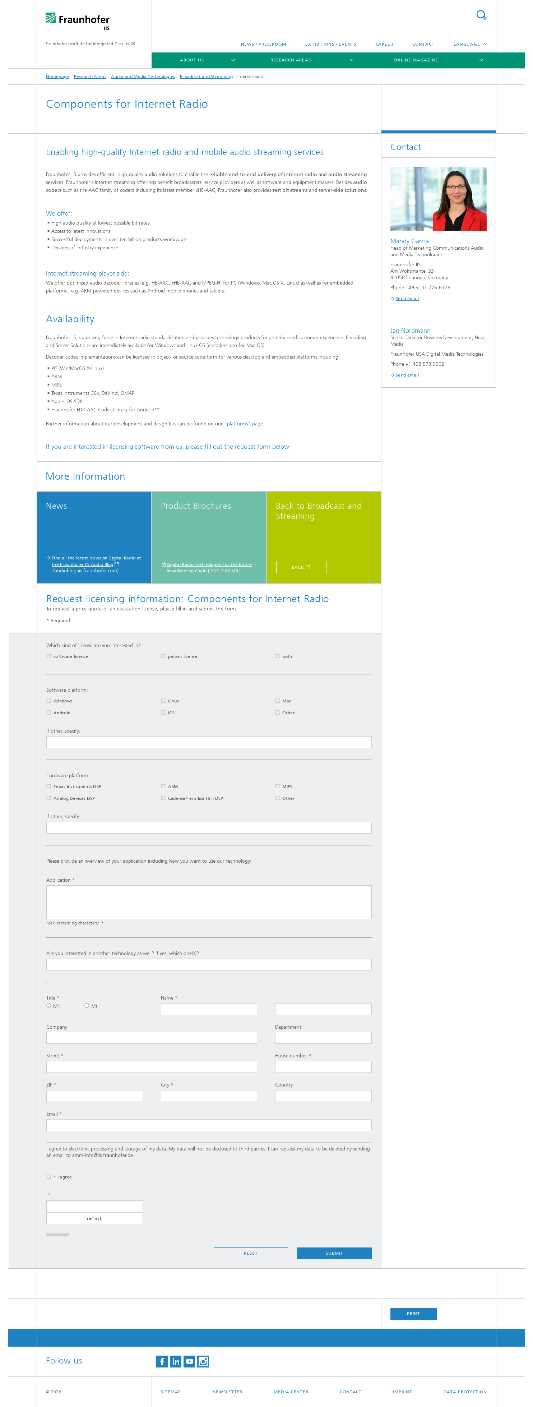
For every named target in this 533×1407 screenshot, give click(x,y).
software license (62, 656)
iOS (163, 712)
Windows (55, 701)
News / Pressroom (263, 44)
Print (414, 1313)
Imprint (402, 1391)
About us (192, 60)
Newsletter (227, 1391)
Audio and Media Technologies (143, 76)
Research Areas (290, 60)
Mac (278, 701)
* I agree (54, 1177)
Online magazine (416, 60)
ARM (165, 786)
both (279, 656)
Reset (251, 1253)
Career (384, 44)
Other (280, 712)
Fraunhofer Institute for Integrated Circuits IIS (90, 43)
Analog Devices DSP (66, 798)
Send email (407, 298)
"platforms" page (243, 424)
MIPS (279, 786)
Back (298, 567)
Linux (165, 701)
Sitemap (171, 1391)
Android (53, 712)
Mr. (53, 1006)
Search (481, 15)
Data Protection (465, 1391)
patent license (175, 656)
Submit (334, 1253)
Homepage (57, 76)
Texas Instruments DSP (69, 786)
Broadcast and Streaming (206, 76)
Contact (423, 44)
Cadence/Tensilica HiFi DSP (187, 798)
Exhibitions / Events (330, 44)
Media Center (291, 1391)
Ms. (91, 1006)
